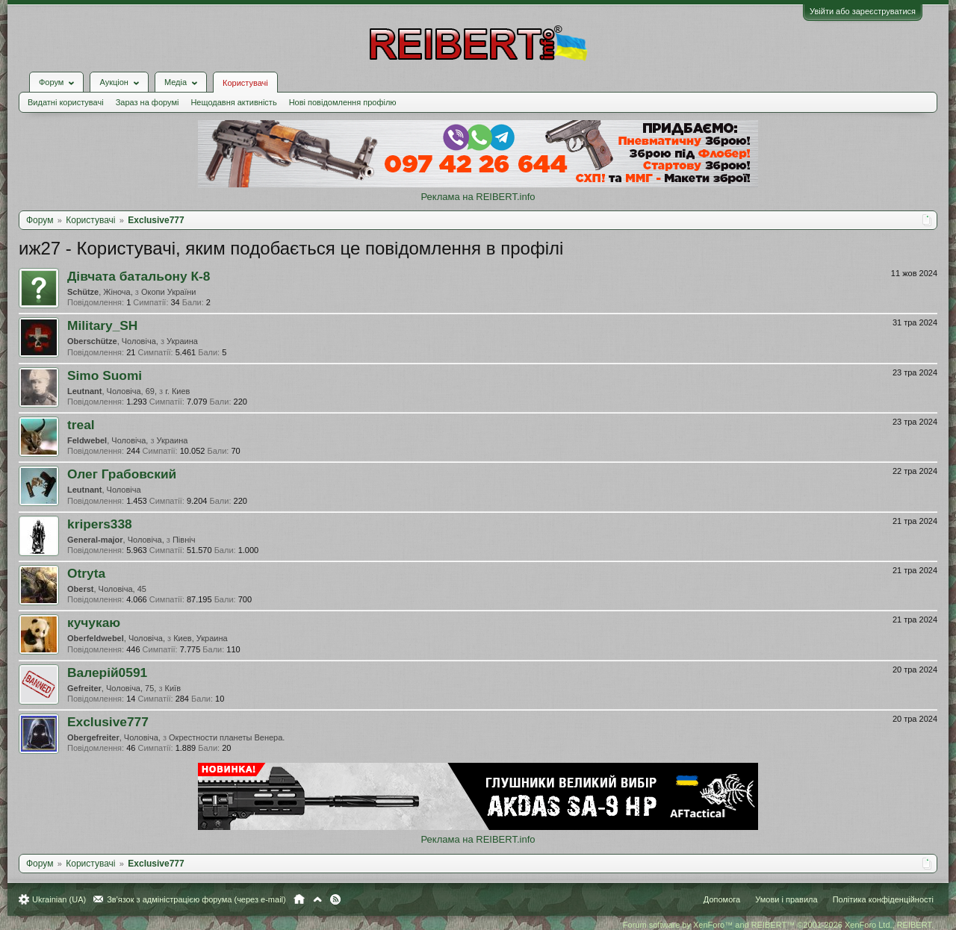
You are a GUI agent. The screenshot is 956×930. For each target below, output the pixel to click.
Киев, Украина (200, 638)
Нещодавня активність (233, 102)
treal (81, 424)
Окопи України (168, 291)
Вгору (317, 899)
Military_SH (102, 325)
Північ (184, 539)
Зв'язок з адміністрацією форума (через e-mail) (196, 899)
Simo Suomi (104, 375)
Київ (173, 688)
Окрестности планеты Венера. (227, 737)
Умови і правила (786, 899)
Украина (182, 341)
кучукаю (93, 622)
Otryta (86, 573)
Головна (299, 899)
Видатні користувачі (66, 102)
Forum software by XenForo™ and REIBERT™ (778, 924)
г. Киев (177, 391)
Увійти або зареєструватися (863, 11)
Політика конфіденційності (883, 899)
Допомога (722, 899)
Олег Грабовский (121, 473)
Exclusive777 (108, 721)
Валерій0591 (107, 672)
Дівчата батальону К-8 (138, 276)
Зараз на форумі (147, 102)
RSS (335, 899)
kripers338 (99, 524)
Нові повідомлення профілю (343, 102)
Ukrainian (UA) (59, 899)
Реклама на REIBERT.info (477, 196)
